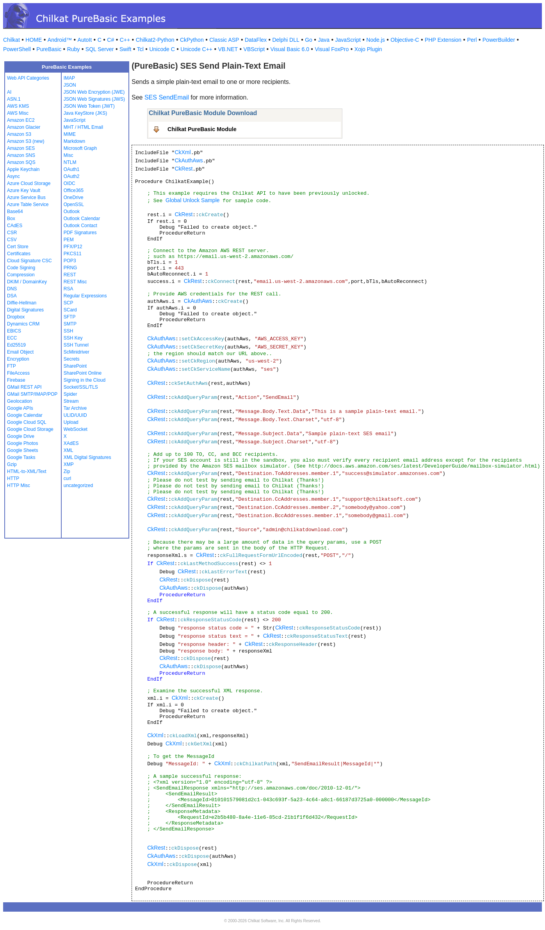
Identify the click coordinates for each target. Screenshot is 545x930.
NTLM (70, 162)
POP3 (70, 260)
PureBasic (48, 49)
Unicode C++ (196, 49)
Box (11, 218)
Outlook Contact (80, 225)
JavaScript (348, 40)
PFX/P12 (73, 246)
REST (70, 274)
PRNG (70, 267)
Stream (71, 401)
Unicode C (162, 49)
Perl (472, 40)
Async (13, 176)
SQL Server (99, 49)
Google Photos (22, 443)
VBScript (254, 49)
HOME (33, 40)
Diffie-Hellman (21, 303)
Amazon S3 (19, 134)
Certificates (18, 253)
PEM (69, 239)
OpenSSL (74, 204)
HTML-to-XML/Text (26, 471)
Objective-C (404, 40)
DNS (12, 289)
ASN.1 (14, 99)
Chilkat (11, 40)
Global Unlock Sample (193, 200)
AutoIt (85, 40)
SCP (68, 303)
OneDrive (74, 197)
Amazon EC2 (21, 120)
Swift (125, 49)
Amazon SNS (21, 155)
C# (110, 40)
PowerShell (17, 49)
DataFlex (256, 40)
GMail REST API (24, 387)
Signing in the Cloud (84, 380)
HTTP (13, 478)
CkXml (183, 152)
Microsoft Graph (80, 148)
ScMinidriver (76, 352)
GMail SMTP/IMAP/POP (32, 394)
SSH (68, 331)
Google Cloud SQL (26, 422)
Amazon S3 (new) (25, 141)
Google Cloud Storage (30, 429)
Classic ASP (224, 40)
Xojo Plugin (368, 49)
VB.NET (228, 49)
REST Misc (75, 282)
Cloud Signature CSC (29, 260)
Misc (68, 155)
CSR (12, 232)
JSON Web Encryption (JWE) (94, 92)
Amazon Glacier (23, 127)
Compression (21, 274)
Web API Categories (28, 78)
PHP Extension (443, 40)
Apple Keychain (23, 169)
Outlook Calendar (82, 218)
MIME (70, 134)
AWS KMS (18, 106)
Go (308, 40)
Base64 (15, 211)
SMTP (70, 324)
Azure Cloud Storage (28, 183)
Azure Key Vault (23, 190)
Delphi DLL (285, 40)
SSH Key (73, 338)
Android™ (60, 40)
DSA (12, 296)
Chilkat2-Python (155, 40)
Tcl (140, 49)
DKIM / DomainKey (27, 282)
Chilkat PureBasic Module (202, 129)
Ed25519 (16, 345)
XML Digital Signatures (87, 457)
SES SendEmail (166, 97)
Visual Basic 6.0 (290, 49)
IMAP (69, 78)
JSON (70, 85)
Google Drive (20, 436)
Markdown (74, 141)
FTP (11, 366)
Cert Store (17, 246)
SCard (70, 310)
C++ (125, 40)
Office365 (74, 190)
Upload (71, 422)
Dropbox (16, 317)
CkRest (183, 168)
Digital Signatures (25, 310)
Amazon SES (21, 148)
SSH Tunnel (76, 345)
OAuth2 (72, 176)
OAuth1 (72, 169)
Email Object (20, 352)
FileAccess (18, 373)
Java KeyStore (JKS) (85, 113)
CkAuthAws (189, 160)
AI (9, 92)
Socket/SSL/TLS (81, 387)
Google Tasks (21, 457)
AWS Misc (17, 113)
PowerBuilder (499, 40)
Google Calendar (25, 415)
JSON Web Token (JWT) (89, 106)
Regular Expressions (85, 296)
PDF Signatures (80, 232)
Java (323, 40)
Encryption (18, 359)
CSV (12, 239)
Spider (70, 394)
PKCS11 (73, 253)
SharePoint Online (83, 373)
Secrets (72, 359)
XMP (69, 464)
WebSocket (75, 429)
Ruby (73, 49)
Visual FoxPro (332, 49)
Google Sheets (22, 450)
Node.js (375, 40)
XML (68, 450)
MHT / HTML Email (83, 127)
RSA (68, 289)
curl (67, 478)
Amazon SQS (21, 162)
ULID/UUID (75, 415)
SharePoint (75, 366)
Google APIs (20, 408)
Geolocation (19, 401)
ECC (12, 338)
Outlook (72, 211)
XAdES (71, 443)
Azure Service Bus (26, 197)
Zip (67, 471)
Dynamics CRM (23, 324)
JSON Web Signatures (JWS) (94, 99)
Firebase (16, 380)
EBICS (14, 331)
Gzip (12, 464)
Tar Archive (75, 408)
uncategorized (78, 485)
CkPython (192, 40)
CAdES (14, 225)
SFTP (70, 317)
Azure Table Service (28, 204)
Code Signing (21, 267)
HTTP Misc (18, 485)
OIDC (69, 183)
